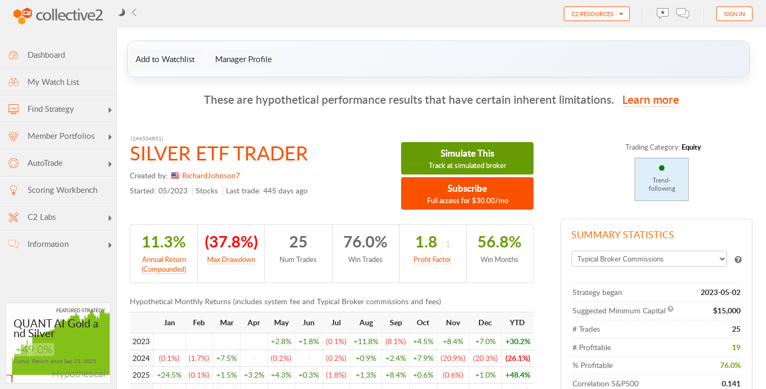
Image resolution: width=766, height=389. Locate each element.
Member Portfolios (61, 137)
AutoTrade (61, 164)
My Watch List (43, 82)
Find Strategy (61, 110)
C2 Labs (61, 218)
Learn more (650, 99)
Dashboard (36, 55)
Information (61, 245)
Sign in (734, 14)
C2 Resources (592, 14)
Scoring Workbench (52, 190)
